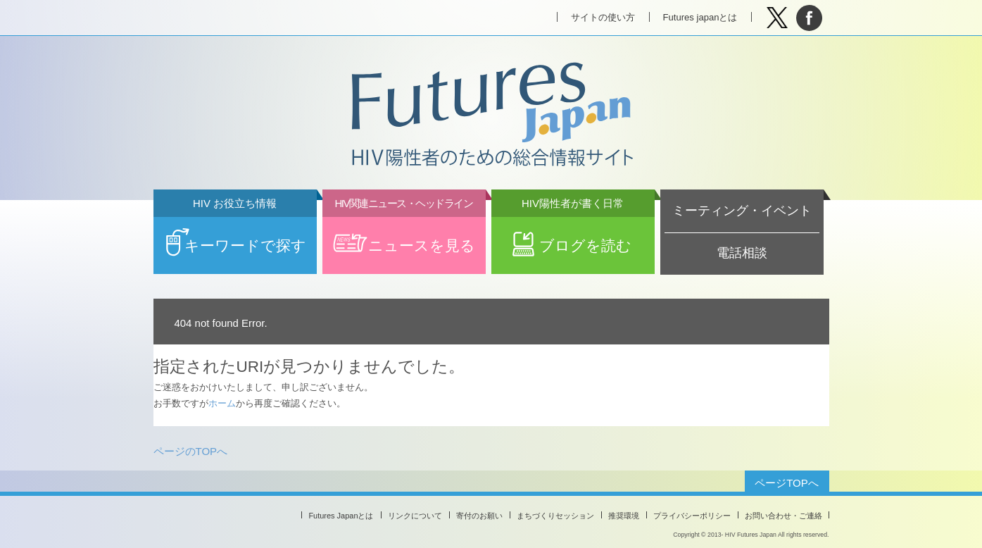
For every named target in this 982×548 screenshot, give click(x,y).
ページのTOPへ (190, 451)
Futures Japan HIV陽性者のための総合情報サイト (490, 115)
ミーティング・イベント (742, 211)
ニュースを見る (404, 235)
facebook (809, 18)
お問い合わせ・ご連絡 (783, 515)
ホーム (222, 403)
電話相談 (742, 253)
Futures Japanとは (340, 515)
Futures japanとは (700, 17)
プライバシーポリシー (692, 515)
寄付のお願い (479, 515)
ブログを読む (573, 235)
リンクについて (415, 515)
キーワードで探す (235, 235)
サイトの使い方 (603, 17)
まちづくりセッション (555, 515)
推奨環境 (623, 515)
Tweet (777, 18)
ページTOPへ (787, 483)
